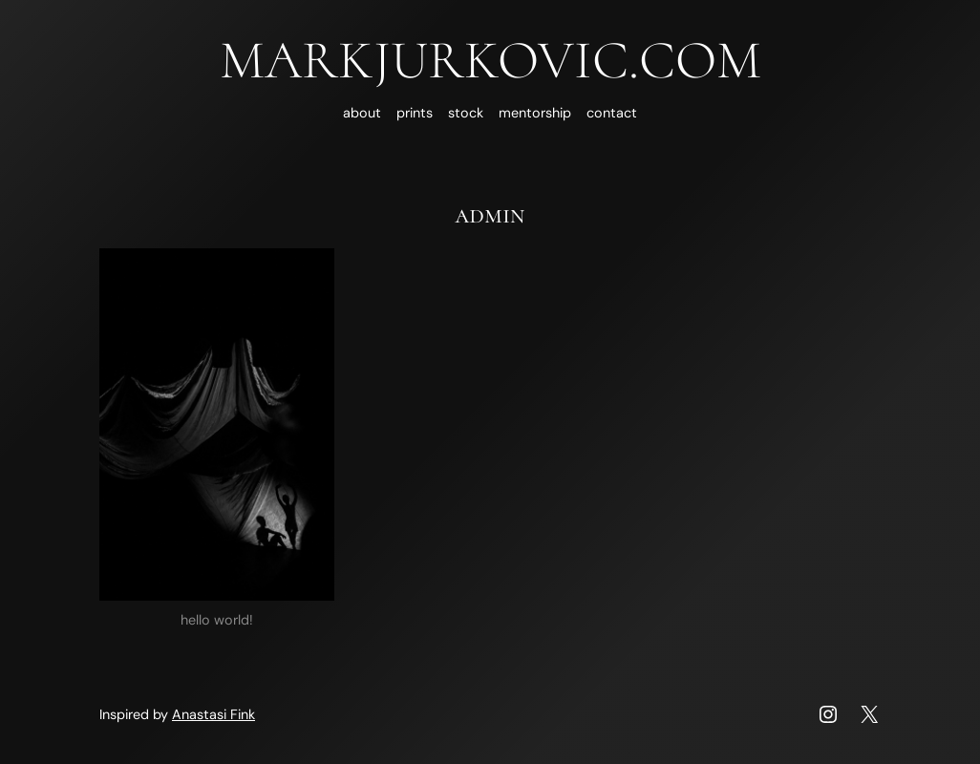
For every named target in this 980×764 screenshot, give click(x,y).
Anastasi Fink (213, 714)
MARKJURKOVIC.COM (490, 60)
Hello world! (217, 620)
